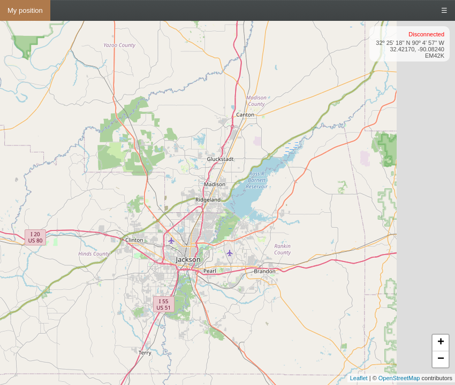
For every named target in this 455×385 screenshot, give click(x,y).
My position (25, 10)
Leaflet (359, 378)
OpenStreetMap (399, 378)
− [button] (440, 359)
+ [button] (440, 343)
